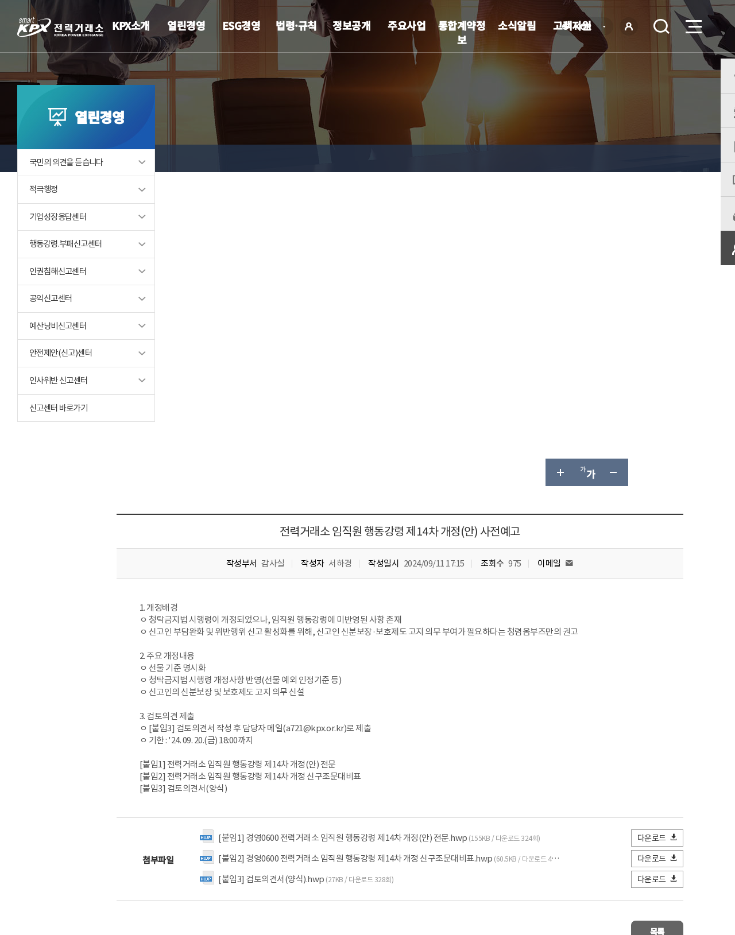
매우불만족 (395, 740)
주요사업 (406, 25)
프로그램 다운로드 (385, 851)
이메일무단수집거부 (301, 851)
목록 (649, 616)
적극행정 (44, 213)
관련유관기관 (650, 850)
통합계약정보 (462, 32)
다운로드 (657, 523)
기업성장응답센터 (60, 240)
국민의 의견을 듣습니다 (69, 185)
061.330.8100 (355, 886)
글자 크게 (559, 158)
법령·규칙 (296, 25)
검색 (661, 26)
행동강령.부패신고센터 (68, 268)
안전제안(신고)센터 (62, 378)
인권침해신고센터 (60, 295)
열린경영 (186, 25)
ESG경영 (241, 25)
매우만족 (217, 740)
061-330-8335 (361, 689)
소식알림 (517, 25)
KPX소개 (131, 25)
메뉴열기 (692, 23)
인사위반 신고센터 (60, 406)
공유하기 (642, 158)
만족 (263, 740)
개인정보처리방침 (218, 851)
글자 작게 (614, 158)
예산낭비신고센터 (60, 351)
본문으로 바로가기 (0, 0)
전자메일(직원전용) (468, 851)
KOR (586, 27)
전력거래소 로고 (60, 27)
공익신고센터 (52, 323)
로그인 (629, 26)
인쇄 (669, 158)
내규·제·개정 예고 (284, 158)
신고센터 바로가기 (60, 433)
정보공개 (351, 25)
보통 (300, 740)
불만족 (342, 740)
